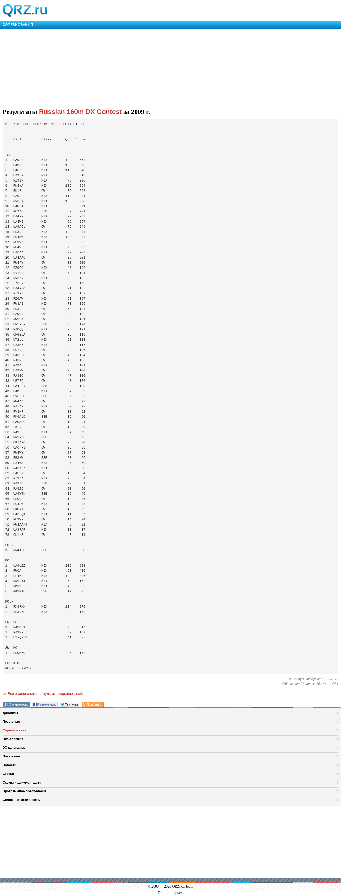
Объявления (13, 739)
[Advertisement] (154, 67)
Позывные (11, 721)
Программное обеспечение (24, 791)
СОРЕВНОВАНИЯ (18, 25)
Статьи (8, 774)
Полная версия (170, 893)
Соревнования (14, 730)
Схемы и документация (22, 782)
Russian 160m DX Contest (80, 112)
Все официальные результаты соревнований (45, 694)
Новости (9, 765)
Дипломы (10, 713)
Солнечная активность (21, 800)
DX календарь (14, 747)
